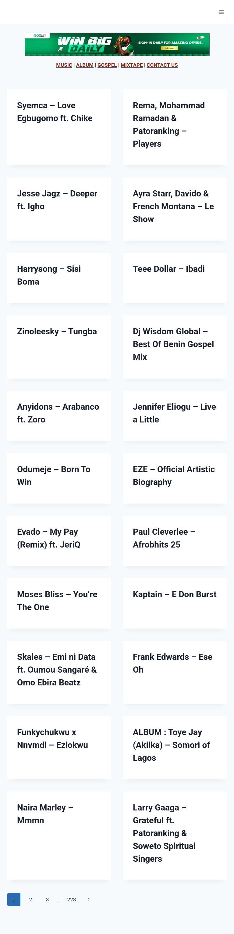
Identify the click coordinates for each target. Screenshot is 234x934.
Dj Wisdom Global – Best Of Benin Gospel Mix (173, 344)
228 (71, 899)
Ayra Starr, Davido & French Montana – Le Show (173, 206)
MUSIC (64, 65)
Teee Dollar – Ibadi (169, 269)
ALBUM (85, 65)
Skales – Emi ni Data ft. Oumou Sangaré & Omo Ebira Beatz (57, 670)
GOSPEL (107, 65)
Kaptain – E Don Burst (175, 594)
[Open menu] (221, 12)
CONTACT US (162, 65)
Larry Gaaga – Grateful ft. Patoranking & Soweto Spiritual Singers (164, 833)
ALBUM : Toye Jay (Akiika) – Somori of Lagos (171, 745)
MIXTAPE (132, 65)
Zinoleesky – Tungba (57, 331)
